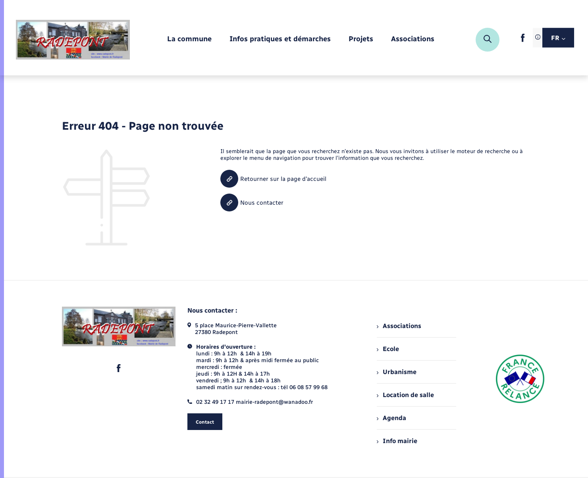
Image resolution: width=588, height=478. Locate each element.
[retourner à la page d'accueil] (73, 40)
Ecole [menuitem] (388, 349)
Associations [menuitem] (399, 326)
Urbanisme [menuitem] (396, 372)
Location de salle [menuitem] (405, 395)
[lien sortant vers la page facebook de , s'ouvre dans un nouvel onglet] (522, 40)
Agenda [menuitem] (391, 418)
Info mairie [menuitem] (397, 441)
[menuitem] (189, 39)
